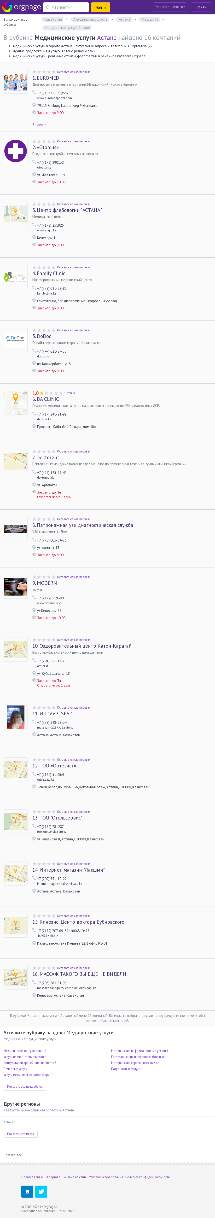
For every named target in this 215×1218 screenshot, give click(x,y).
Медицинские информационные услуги (138, 1051)
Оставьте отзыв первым (73, 72)
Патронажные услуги (125, 1069)
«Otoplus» (45, 147)
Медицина (12, 1039)
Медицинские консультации (23, 1051)
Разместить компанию (170, 7)
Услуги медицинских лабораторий (27, 1075)
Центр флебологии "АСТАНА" (67, 210)
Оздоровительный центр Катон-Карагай (82, 646)
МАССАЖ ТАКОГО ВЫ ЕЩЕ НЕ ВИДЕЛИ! (80, 974)
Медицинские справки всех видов (135, 1063)
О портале (53, 1177)
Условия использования (106, 1177)
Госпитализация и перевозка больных (138, 1057)
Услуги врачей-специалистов (24, 1057)
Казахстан (12, 1110)
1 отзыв (69, 393)
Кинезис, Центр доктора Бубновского (78, 922)
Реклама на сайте (75, 1177)
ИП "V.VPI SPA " (52, 713)
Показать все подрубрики (25, 1087)
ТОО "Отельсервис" (57, 817)
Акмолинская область (41, 1110)
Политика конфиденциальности (147, 1177)
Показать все (13, 1155)
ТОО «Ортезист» (54, 765)
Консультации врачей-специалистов (29, 1063)
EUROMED (45, 78)
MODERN (44, 583)
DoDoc (41, 336)
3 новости (39, 124)
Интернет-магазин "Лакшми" (68, 870)
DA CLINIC (45, 399)
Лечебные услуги (16, 1069)
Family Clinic (48, 273)
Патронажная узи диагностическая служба (82, 525)
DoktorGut (45, 457)
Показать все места (20, 1134)
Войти (201, 7)
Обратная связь (32, 1177)
